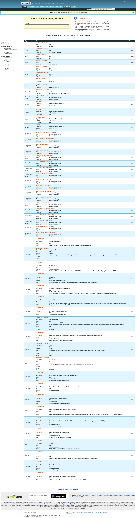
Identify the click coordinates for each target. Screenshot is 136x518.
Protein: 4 (6, 52)
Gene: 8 (6, 51)
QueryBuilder (44, 6)
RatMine (85, 512)
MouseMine (79, 512)
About (127, 1)
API (61, 6)
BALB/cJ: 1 (7, 61)
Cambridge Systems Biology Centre (64, 502)
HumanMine (69, 513)
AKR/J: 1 (6, 60)
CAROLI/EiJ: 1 (7, 67)
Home (24, 6)
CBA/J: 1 (6, 69)
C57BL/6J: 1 (7, 64)
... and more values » (16, 71)
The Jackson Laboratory (32, 502)
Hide (133, 12)
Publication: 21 (8, 48)
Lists (37, 6)
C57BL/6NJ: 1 (7, 65)
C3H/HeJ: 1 (7, 63)
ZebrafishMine (103, 512)
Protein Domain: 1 (8, 53)
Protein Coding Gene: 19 (10, 49)
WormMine (90, 512)
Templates (31, 6)
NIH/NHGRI (100, 502)
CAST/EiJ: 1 (7, 68)
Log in (120, 1)
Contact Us (133, 1)
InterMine (45, 502)
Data (57, 6)
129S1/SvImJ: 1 (8, 57)
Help (124, 1)
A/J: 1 (5, 59)
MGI (24, 502)
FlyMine (73, 512)
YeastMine (96, 512)
